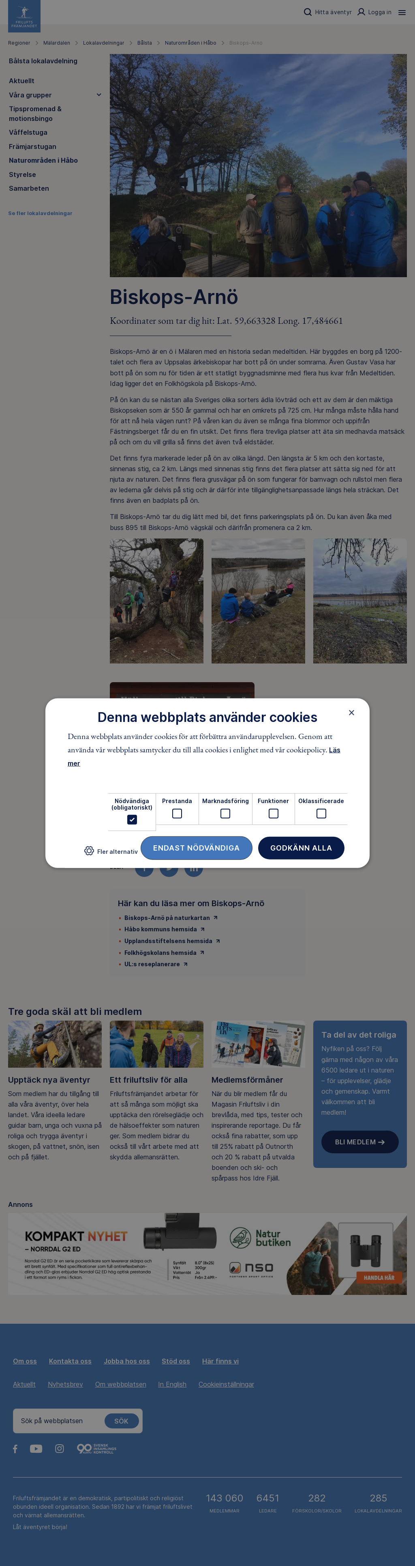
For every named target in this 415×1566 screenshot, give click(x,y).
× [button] (351, 712)
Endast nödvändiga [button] (196, 848)
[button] (111, 854)
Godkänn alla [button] (301, 848)
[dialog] (207, 783)
